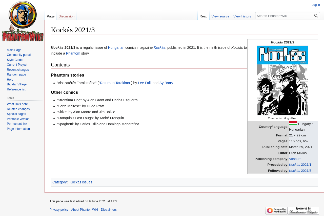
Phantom (73, 53)
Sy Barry (166, 83)
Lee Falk (145, 83)
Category (59, 182)
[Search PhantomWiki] (287, 15)
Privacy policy (59, 209)
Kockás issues (81, 182)
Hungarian (116, 47)
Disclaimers (109, 209)
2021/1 (300, 164)
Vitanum (295, 159)
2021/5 (300, 171)
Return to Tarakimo (115, 83)
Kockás (159, 47)
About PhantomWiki (84, 209)
